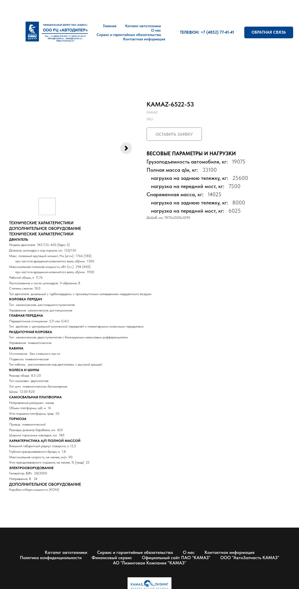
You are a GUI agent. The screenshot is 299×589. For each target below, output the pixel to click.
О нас (189, 552)
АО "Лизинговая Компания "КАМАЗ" (149, 563)
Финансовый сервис (112, 557)
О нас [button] (156, 30)
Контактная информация (144, 39)
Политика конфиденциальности (51, 557)
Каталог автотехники (143, 26)
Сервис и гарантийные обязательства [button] (129, 34)
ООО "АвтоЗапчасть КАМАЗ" (249, 557)
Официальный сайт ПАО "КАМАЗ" (176, 557)
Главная (109, 26)
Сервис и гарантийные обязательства (135, 552)
